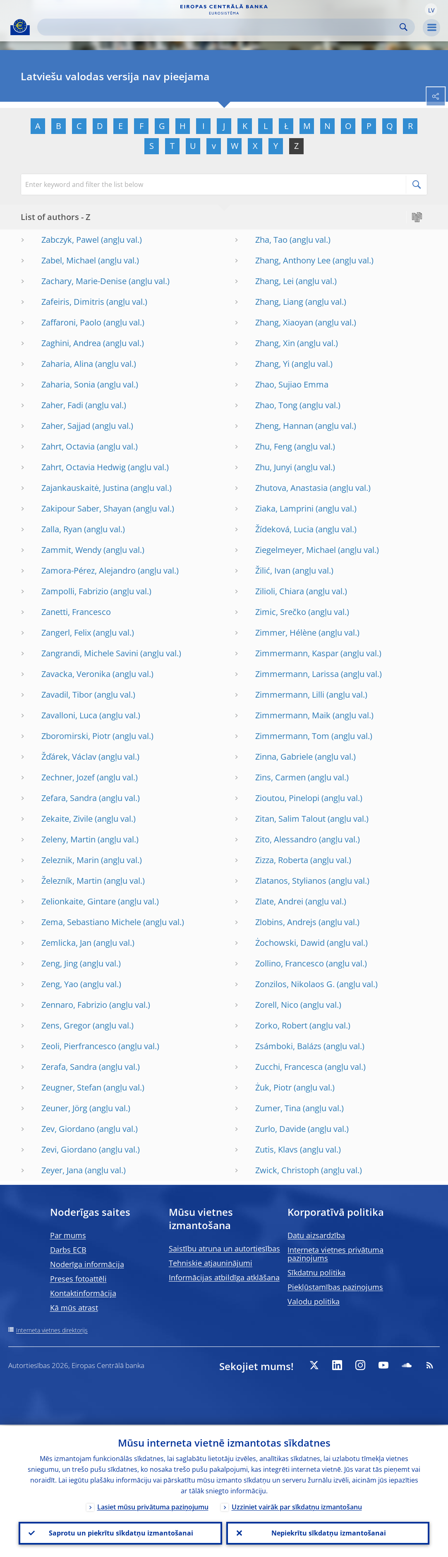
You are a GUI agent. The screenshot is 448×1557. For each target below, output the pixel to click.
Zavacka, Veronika (75, 673)
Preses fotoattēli (78, 1279)
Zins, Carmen (280, 777)
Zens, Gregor (66, 1025)
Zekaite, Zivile (67, 818)
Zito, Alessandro (286, 839)
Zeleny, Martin (68, 839)
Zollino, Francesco (289, 963)
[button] (431, 9)
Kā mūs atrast (74, 1308)
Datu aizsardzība (316, 1235)
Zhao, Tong (276, 405)
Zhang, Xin (275, 343)
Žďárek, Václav (68, 756)
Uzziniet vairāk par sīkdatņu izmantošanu (297, 1506)
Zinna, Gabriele (284, 756)
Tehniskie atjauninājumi (210, 1263)
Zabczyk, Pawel (70, 239)
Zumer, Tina (278, 1108)
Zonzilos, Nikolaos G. (295, 984)
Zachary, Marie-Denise (84, 281)
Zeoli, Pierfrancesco (78, 1046)
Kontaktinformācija (83, 1293)
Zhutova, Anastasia (291, 487)
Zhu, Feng (273, 446)
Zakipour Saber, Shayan (86, 508)
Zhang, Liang (279, 301)
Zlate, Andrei (279, 901)
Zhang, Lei (274, 281)
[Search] (219, 27)
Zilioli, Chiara (279, 591)
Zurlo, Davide (280, 1128)
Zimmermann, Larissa (297, 673)
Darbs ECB (68, 1250)
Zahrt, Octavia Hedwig (83, 467)
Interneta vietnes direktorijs (52, 1330)
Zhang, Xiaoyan (284, 322)
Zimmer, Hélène (285, 632)
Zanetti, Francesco (76, 611)
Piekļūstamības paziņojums (335, 1287)
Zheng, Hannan (284, 425)
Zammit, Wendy (71, 549)
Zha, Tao (271, 239)
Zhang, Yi (272, 363)
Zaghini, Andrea (71, 343)
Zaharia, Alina (67, 363)
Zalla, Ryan (61, 529)
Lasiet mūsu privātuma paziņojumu (152, 1506)
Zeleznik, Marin (70, 860)
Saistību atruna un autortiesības (224, 1248)
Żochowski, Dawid (290, 942)
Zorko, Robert (281, 1025)
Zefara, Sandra (69, 798)
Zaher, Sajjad (65, 425)
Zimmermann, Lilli (289, 694)
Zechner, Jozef (68, 777)
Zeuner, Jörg (64, 1108)
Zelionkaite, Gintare (78, 901)
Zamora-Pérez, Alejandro (88, 570)
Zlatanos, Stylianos (290, 880)
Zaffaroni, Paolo (71, 322)
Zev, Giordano (68, 1128)
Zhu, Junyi (273, 467)
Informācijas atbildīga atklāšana (224, 1277)
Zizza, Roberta (281, 860)
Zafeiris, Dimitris (72, 301)
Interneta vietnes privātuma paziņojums (335, 1254)
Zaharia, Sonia (68, 384)
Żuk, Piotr (273, 1087)
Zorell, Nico (276, 1004)
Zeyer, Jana (62, 1170)
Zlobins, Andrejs (285, 922)
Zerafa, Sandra (69, 1066)
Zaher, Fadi (62, 405)
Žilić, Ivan (272, 570)
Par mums (68, 1235)
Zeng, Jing (59, 963)
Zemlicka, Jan (66, 942)
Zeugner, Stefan (71, 1087)
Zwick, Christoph (287, 1170)
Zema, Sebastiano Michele (91, 922)
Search (403, 27)
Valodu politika (313, 1301)
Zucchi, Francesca (289, 1066)
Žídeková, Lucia (284, 529)
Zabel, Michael (68, 260)
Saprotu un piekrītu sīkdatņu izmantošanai (120, 1532)
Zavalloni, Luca (69, 715)
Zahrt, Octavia (68, 446)
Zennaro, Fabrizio (74, 1004)
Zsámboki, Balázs (288, 1046)
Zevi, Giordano (69, 1149)
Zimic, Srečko (280, 611)
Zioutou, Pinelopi (287, 798)
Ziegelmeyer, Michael (295, 549)
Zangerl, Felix (66, 632)
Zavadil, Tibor (66, 694)
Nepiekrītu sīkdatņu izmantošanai (328, 1532)
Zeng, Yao (59, 984)
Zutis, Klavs (276, 1149)
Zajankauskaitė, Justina (85, 487)
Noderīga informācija (87, 1264)
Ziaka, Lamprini (284, 508)
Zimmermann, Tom (292, 735)
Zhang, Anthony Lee (293, 260)
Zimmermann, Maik (293, 715)
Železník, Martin (71, 880)
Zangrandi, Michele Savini (89, 653)
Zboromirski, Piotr (75, 735)
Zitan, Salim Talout (290, 818)
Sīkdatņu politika (316, 1272)
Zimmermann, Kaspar (296, 653)
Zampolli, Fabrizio (74, 591)
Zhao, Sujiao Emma (291, 384)
